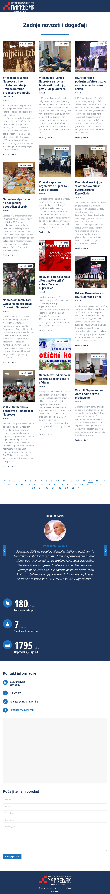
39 (73, 487)
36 (53, 487)
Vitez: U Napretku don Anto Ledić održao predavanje (89, 394)
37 (60, 487)
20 (22, 484)
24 (48, 484)
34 (40, 487)
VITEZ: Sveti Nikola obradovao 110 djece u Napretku (18, 410)
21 (28, 484)
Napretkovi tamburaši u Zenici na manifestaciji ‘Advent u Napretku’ (18, 303)
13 (77, 480)
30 (88, 484)
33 (33, 487)
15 (90, 480)
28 (74, 484)
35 (46, 487)
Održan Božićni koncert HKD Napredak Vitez (90, 295)
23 (42, 484)
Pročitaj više (9, 154)
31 (94, 484)
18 (9, 484)
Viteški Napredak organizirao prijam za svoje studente (53, 186)
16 (97, 480)
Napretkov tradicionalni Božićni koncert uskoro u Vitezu (54, 378)
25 (55, 484)
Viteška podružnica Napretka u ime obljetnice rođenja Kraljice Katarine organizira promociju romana (16, 87)
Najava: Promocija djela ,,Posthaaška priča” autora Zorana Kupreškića (54, 282)
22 (35, 484)
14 (84, 480)
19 (15, 484)
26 (61, 484)
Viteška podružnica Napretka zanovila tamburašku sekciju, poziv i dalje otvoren (52, 83)
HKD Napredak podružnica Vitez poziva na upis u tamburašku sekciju (91, 83)
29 (81, 484)
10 (57, 480)
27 (68, 484)
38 (66, 487)
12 (70, 480)
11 (64, 480)
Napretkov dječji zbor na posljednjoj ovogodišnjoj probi (17, 202)
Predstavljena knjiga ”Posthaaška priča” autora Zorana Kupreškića (88, 188)
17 (103, 480)
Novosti (6, 100)
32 (101, 484)
